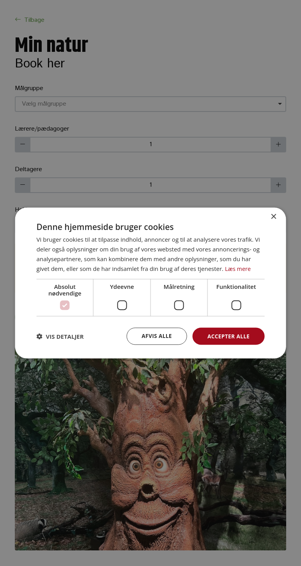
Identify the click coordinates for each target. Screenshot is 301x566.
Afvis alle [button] (155, 336)
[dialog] (150, 283)
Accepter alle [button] (228, 336)
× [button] (273, 216)
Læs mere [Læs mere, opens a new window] (238, 268)
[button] (60, 336)
